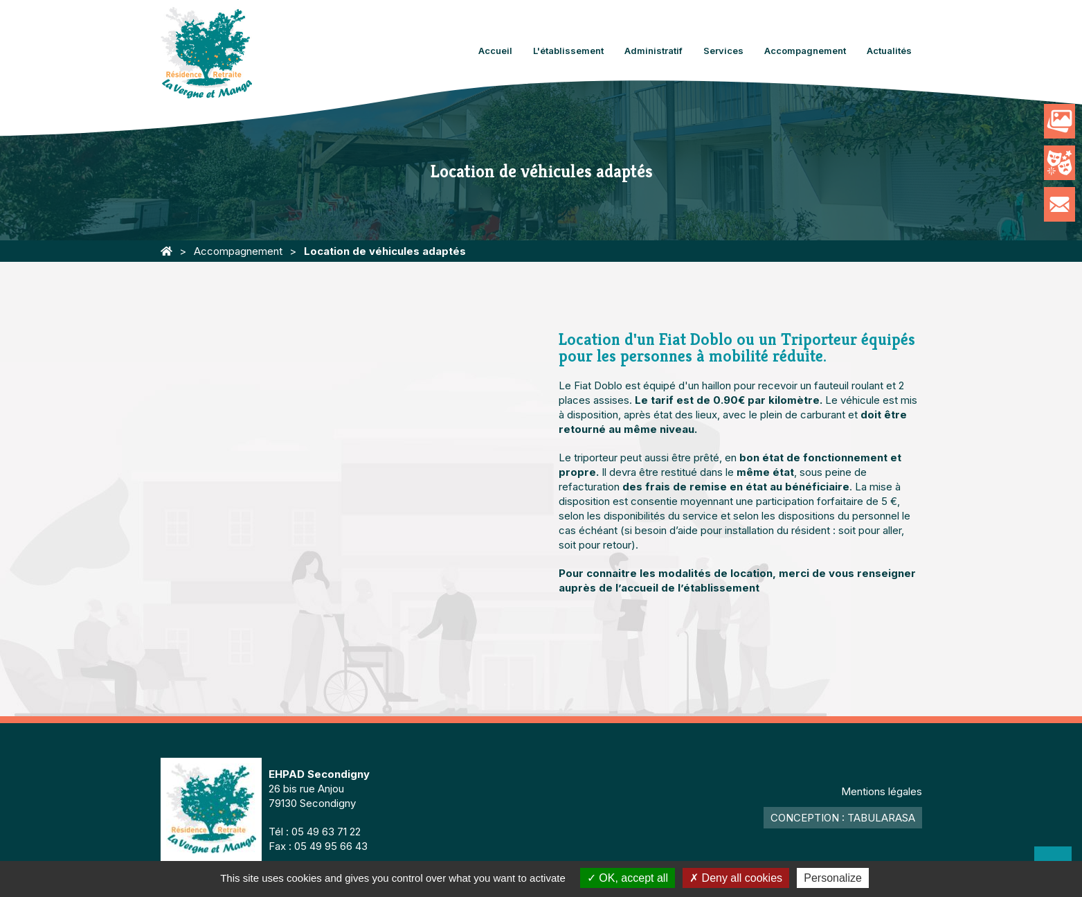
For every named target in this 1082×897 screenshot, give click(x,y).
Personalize (833, 878)
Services (723, 50)
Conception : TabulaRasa (842, 817)
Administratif (653, 50)
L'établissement (568, 50)
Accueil (495, 50)
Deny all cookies (735, 878)
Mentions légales (881, 791)
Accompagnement (805, 50)
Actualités (889, 50)
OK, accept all (627, 878)
